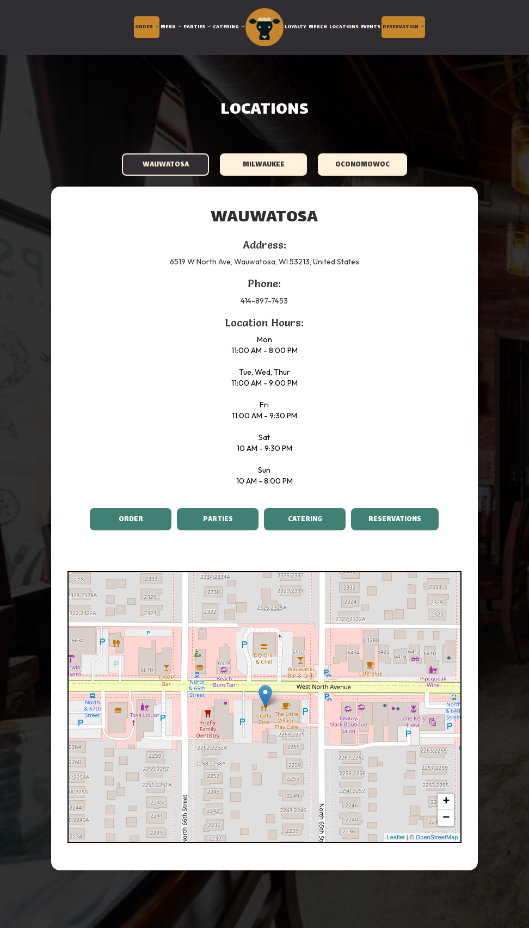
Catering (228, 27)
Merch (318, 27)
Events (370, 27)
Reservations (386, 519)
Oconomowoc (362, 165)
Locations (344, 27)
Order (146, 27)
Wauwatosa (165, 165)
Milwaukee (263, 165)
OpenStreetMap (437, 837)
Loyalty (295, 27)
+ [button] (446, 802)
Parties (197, 27)
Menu (171, 27)
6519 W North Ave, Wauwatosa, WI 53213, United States (264, 262)
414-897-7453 (264, 301)
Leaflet (396, 837)
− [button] (446, 818)
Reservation (403, 27)
